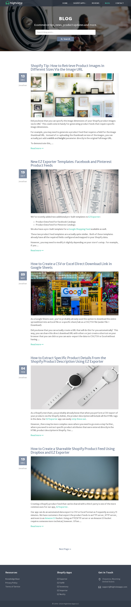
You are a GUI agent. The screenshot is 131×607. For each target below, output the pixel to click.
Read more (37, 148)
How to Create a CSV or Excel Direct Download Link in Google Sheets (71, 266)
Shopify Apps (79, 3)
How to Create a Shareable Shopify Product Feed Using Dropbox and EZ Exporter (73, 451)
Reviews (95, 3)
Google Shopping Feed (79, 229)
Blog (107, 3)
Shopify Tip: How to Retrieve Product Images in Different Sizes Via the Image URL (67, 68)
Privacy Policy (11, 583)
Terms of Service (12, 586)
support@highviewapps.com (114, 587)
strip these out (79, 419)
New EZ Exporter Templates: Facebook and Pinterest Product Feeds (71, 164)
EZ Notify (61, 594)
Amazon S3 (50, 518)
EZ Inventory (62, 586)
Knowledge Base (12, 579)
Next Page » (65, 549)
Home (65, 3)
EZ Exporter (94, 217)
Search (65, 39)
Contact (120, 3)
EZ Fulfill (60, 583)
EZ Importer (62, 590)
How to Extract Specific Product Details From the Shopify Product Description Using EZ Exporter (68, 360)
